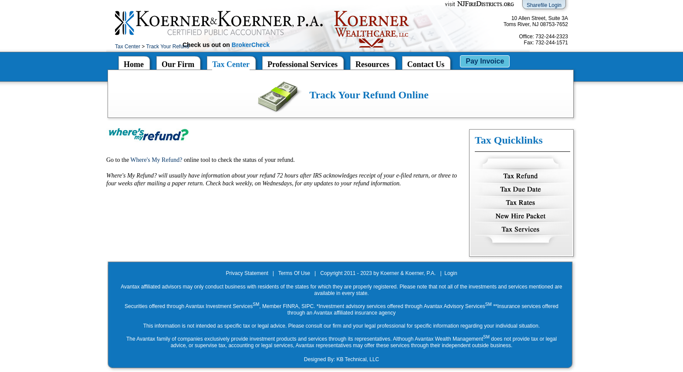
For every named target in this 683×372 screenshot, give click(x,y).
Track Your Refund (167, 47)
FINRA (290, 306)
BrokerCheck (251, 44)
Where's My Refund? (156, 160)
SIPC (307, 306)
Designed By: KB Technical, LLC (341, 359)
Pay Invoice (485, 61)
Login (450, 273)
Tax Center (127, 47)
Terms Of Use (294, 273)
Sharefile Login (544, 5)
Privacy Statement (247, 273)
